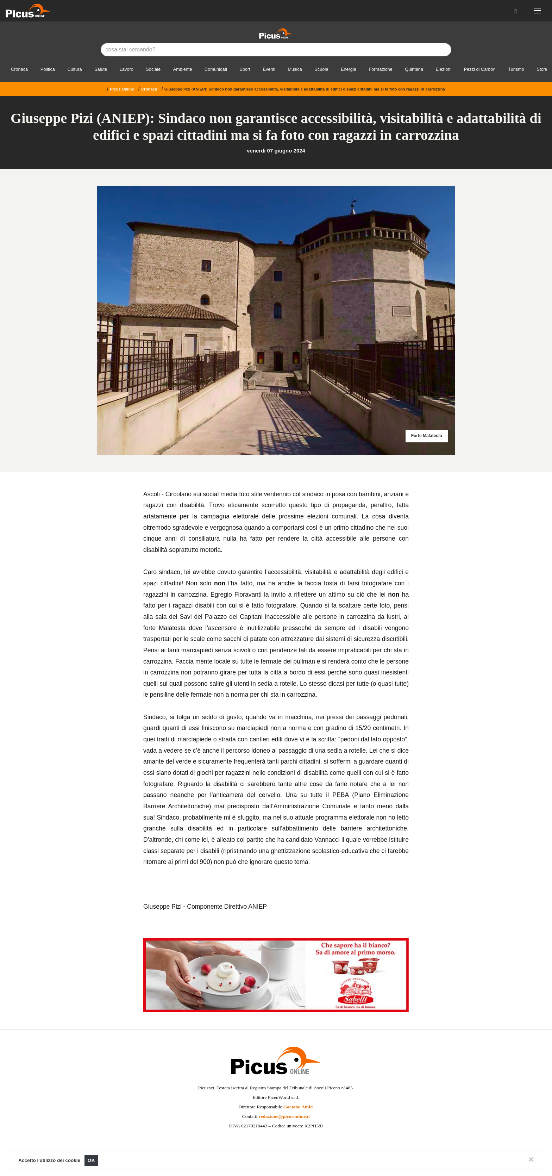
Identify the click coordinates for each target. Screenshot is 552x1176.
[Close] (531, 1159)
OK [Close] (91, 1160)
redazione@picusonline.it (284, 1116)
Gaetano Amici (298, 1106)
